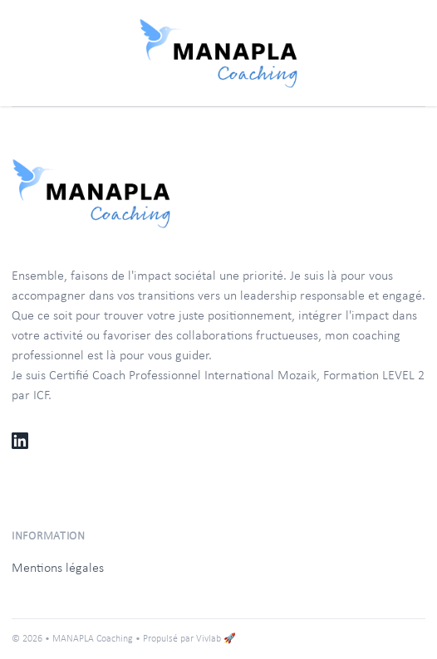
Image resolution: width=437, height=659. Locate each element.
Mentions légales (58, 568)
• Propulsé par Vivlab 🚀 (185, 639)
